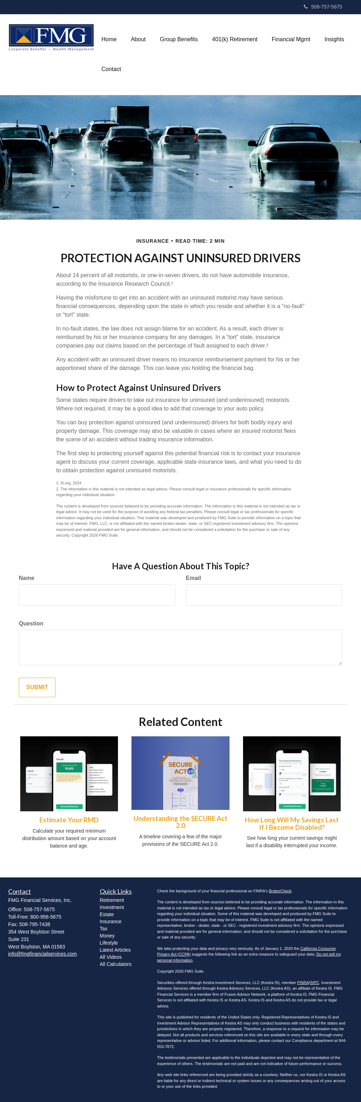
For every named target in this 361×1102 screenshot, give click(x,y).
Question (31, 623)
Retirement (112, 900)
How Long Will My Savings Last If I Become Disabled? (292, 823)
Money (107, 936)
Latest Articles (115, 950)
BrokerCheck (280, 891)
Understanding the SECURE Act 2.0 (180, 822)
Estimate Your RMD (69, 820)
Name (26, 578)
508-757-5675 (323, 7)
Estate (107, 914)
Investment (112, 907)
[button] (138, 39)
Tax (104, 928)
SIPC (314, 982)
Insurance (111, 921)
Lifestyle (109, 943)
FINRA (303, 982)
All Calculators (115, 964)
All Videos (111, 957)
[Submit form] (37, 687)
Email (193, 578)
